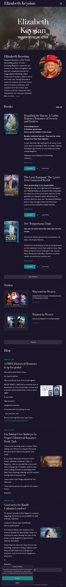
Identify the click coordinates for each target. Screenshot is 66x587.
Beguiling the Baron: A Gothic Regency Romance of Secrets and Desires (41, 118)
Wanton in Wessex (42, 314)
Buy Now (29, 168)
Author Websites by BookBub (39, 584)
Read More (7, 493)
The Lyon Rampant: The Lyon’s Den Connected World (42, 179)
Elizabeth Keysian (19, 3)
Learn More (45, 168)
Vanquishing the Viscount (40, 296)
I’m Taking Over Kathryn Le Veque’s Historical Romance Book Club (20, 438)
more (17, 96)
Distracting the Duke (41, 298)
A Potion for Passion (38, 319)
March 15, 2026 (9, 500)
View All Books (33, 277)
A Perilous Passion (53, 319)
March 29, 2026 (9, 430)
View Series (35, 302)
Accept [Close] (17, 578)
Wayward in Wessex (43, 291)
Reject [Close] (18, 583)
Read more (28, 162)
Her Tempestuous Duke (37, 223)
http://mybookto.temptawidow (16, 420)
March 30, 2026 (9, 359)
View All (59, 107)
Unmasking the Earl (55, 296)
